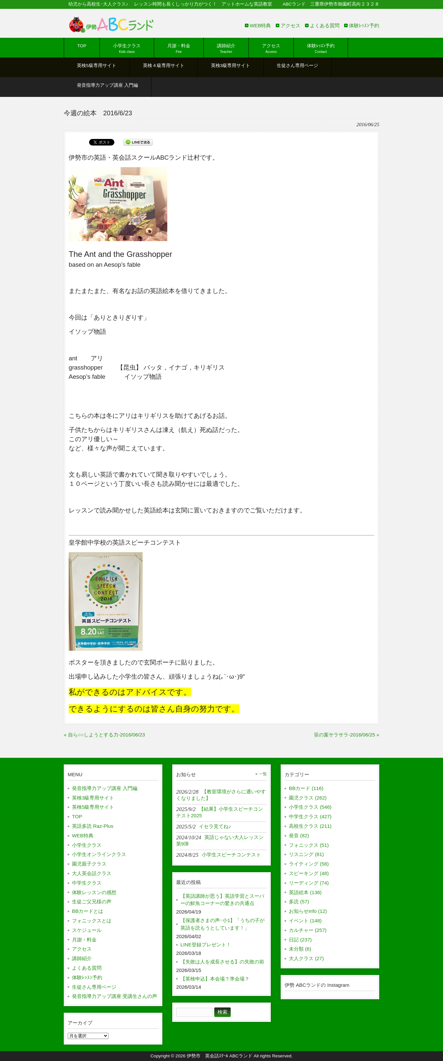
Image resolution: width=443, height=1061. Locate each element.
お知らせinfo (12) (308, 911)
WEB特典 (260, 25)
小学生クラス (87, 845)
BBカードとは (87, 911)
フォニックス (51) (309, 845)
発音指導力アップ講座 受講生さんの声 (114, 996)
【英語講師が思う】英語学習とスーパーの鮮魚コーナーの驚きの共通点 (222, 899)
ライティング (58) (309, 864)
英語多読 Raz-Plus (92, 826)
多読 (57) (299, 901)
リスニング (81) (306, 854)
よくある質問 (324, 25)
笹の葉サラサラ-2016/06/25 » (346, 734)
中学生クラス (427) (310, 816)
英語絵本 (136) (305, 892)
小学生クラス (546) (310, 807)
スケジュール (87, 930)
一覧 (263, 774)
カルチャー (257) (308, 930)
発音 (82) (299, 835)
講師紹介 (82, 958)
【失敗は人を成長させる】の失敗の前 (222, 961)
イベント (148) (305, 920)
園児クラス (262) (308, 798)
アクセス (290, 25)
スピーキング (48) (309, 873)
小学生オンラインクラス (99, 854)
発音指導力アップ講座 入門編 (104, 788)
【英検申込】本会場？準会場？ (214, 979)
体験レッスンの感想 (94, 892)
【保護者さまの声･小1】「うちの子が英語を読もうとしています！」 (222, 924)
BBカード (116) (306, 788)
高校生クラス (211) (310, 826)
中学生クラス (87, 883)
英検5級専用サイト (93, 807)
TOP (77, 816)
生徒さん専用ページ (94, 987)
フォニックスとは (91, 920)
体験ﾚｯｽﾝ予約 (364, 25)
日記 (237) (300, 939)
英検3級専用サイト (93, 798)
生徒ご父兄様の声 (91, 901)
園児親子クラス (89, 864)
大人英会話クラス (91, 873)
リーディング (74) (309, 883)
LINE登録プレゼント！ (205, 944)
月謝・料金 (84, 939)
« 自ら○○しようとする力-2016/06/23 (104, 734)
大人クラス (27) (306, 958)
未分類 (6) (300, 949)
